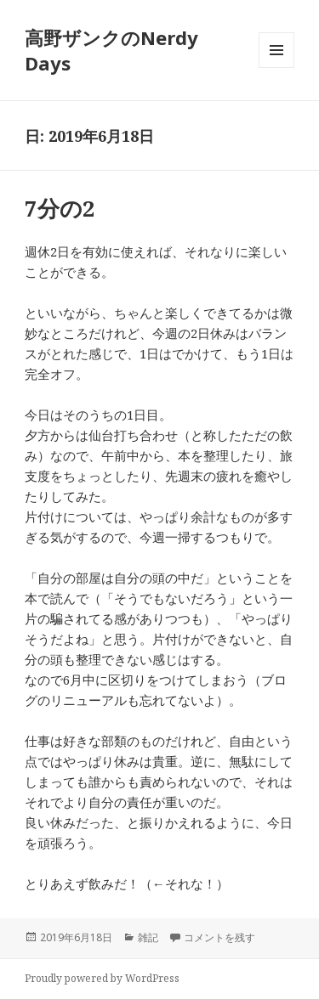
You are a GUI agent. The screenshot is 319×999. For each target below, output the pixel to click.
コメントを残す (219, 937)
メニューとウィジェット (276, 67)
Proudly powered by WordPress (102, 978)
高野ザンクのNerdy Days (111, 50)
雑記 (148, 937)
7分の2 (60, 208)
